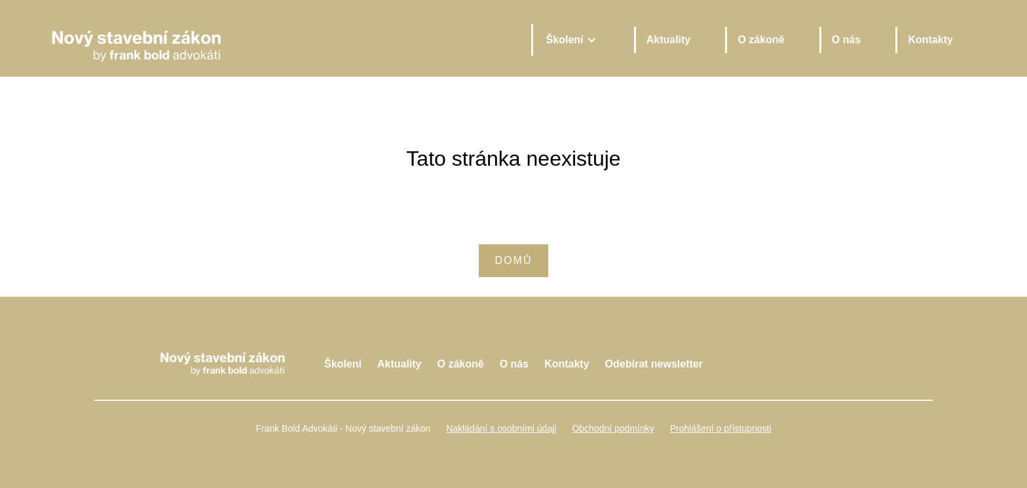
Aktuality (668, 39)
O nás (846, 39)
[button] (570, 40)
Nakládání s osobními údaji (501, 428)
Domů (513, 260)
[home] (279, 39)
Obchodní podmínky (613, 428)
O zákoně (761, 39)
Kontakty (930, 39)
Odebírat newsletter (654, 363)
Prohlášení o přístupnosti (721, 428)
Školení (343, 363)
